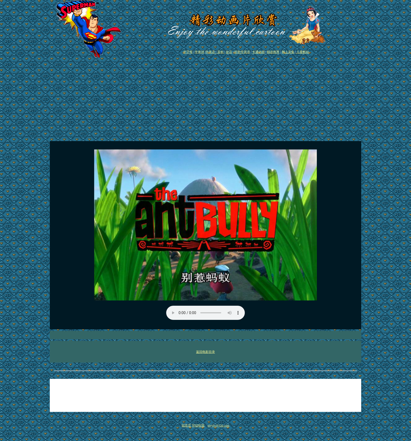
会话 (229, 52)
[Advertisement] (205, 98)
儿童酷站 (302, 52)
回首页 (186, 425)
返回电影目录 (205, 352)
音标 (220, 52)
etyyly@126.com (218, 425)
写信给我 (198, 425)
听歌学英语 (242, 52)
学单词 (199, 52)
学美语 (211, 52)
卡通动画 (258, 52)
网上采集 (288, 52)
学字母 (188, 52)
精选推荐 (273, 52)
